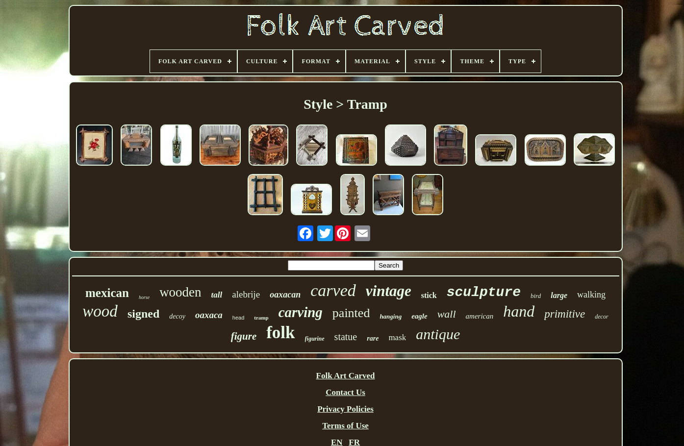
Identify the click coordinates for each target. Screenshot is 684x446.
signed (143, 313)
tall (217, 294)
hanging (391, 316)
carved (333, 290)
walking (591, 294)
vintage (388, 290)
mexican (107, 292)
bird (536, 295)
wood (100, 311)
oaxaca (209, 315)
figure (244, 336)
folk (280, 332)
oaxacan (285, 294)
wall (446, 314)
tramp (261, 318)
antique (438, 334)
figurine (315, 338)
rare (373, 338)
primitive (564, 314)
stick (429, 295)
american (480, 316)
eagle (419, 316)
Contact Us (345, 392)
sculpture (484, 292)
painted (351, 313)
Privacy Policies (345, 409)
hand (518, 311)
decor (601, 316)
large (559, 295)
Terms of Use (345, 425)
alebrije (246, 294)
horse (144, 297)
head (238, 318)
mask (397, 337)
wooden (180, 292)
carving (301, 312)
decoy (177, 316)
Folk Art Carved (345, 375)
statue (345, 336)
